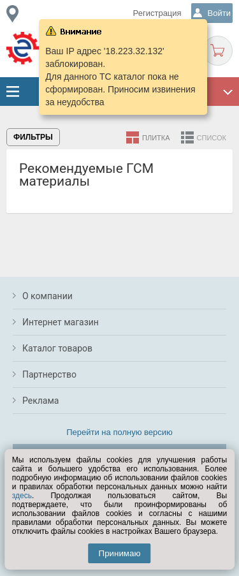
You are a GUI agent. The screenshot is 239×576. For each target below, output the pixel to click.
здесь (22, 495)
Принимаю (120, 553)
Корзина (218, 51)
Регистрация (157, 13)
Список (211, 138)
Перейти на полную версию (119, 432)
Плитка (156, 138)
